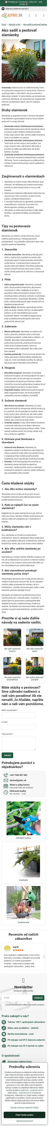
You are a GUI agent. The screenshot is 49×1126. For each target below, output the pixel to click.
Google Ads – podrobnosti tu (31, 1090)
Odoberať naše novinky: (23, 991)
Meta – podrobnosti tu (22, 1093)
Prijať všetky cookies (24, 1115)
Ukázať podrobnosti (24, 1121)
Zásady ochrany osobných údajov (24, 1108)
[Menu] (43, 15)
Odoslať (7, 755)
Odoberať (38, 998)
